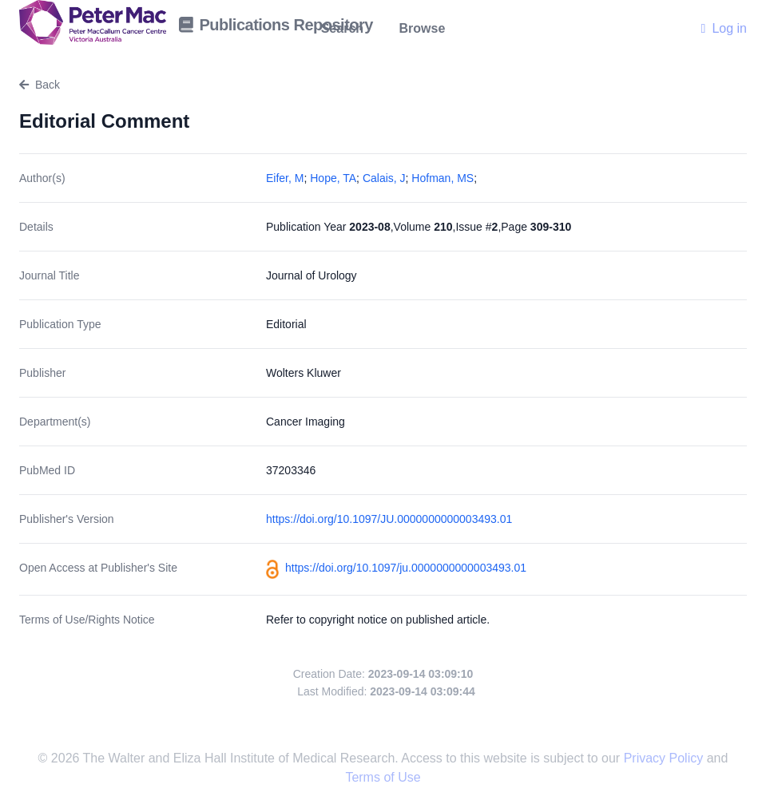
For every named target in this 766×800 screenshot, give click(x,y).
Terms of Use (382, 777)
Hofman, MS (442, 178)
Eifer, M (285, 178)
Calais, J (384, 178)
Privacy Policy (665, 758)
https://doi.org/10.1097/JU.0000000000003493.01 (389, 519)
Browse (422, 28)
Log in (724, 28)
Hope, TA (333, 178)
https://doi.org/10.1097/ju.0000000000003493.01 (405, 567)
